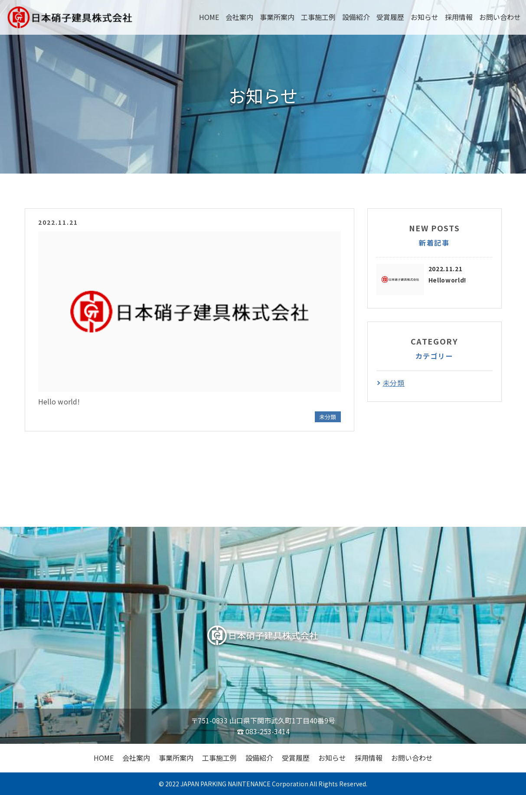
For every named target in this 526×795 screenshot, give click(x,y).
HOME (209, 17)
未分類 (327, 417)
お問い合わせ (500, 17)
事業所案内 (277, 17)
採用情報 (459, 17)
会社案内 (239, 17)
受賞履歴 (390, 17)
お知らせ (424, 17)
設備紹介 (356, 17)
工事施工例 (318, 17)
